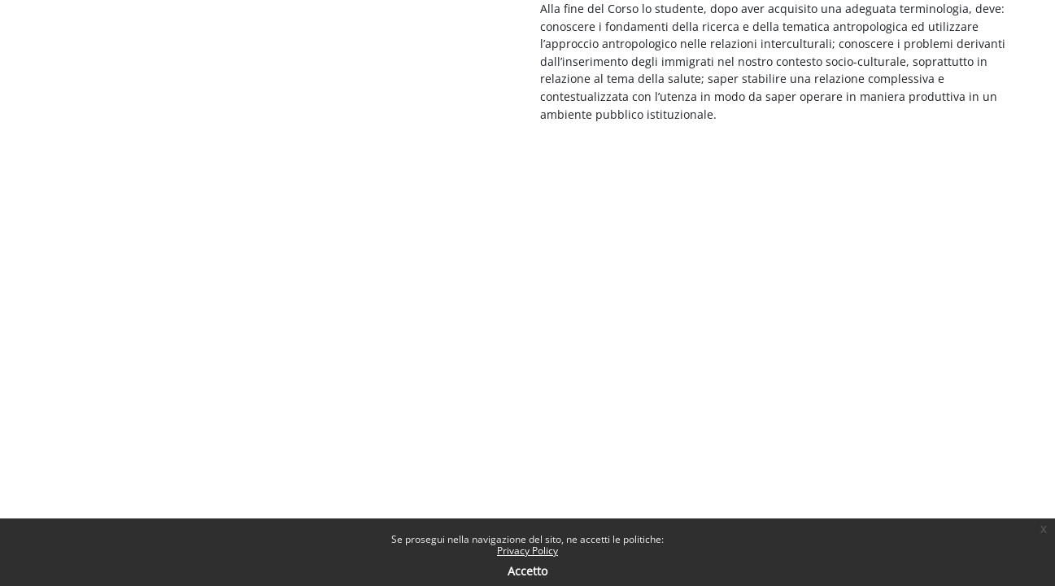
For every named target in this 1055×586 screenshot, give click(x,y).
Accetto (527, 571)
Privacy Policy (527, 551)
